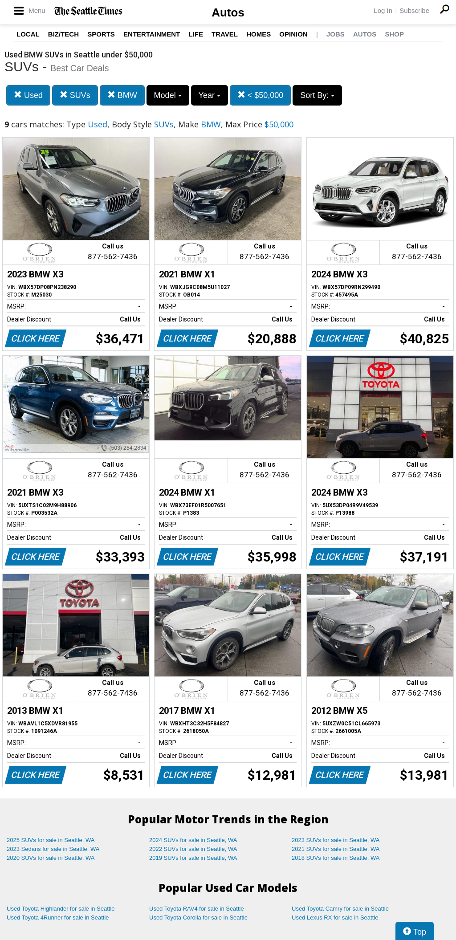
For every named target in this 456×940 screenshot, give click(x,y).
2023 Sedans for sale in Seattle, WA (53, 849)
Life (195, 34)
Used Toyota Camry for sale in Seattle (340, 908)
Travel (225, 34)
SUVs (75, 95)
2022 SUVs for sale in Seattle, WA (193, 849)
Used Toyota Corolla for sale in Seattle (198, 917)
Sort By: (317, 95)
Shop (394, 34)
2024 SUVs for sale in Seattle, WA (193, 840)
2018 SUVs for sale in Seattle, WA (336, 858)
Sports (101, 34)
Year (209, 95)
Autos (228, 12)
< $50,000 (260, 95)
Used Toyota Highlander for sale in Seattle (61, 908)
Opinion (293, 34)
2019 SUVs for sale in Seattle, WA (193, 858)
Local (28, 34)
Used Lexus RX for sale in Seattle (335, 917)
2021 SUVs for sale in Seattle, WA (336, 849)
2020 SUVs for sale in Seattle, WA (51, 858)
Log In (383, 10)
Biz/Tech (63, 34)
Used (28, 95)
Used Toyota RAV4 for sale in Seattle (196, 908)
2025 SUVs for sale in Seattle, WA (51, 840)
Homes (258, 34)
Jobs (335, 34)
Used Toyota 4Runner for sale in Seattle (58, 917)
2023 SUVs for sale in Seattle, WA (336, 840)
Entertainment (151, 34)
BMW (122, 95)
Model (168, 95)
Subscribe (414, 10)
